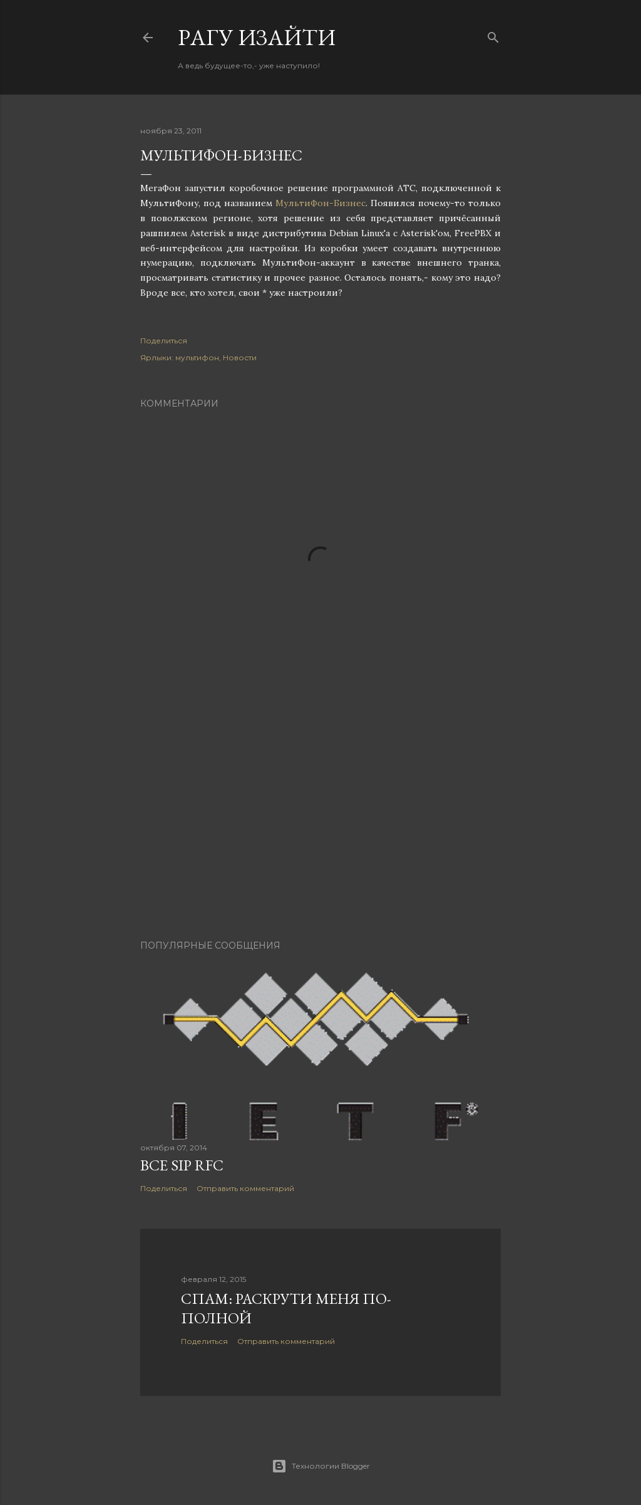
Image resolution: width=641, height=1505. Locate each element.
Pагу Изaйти (257, 37)
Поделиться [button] (163, 340)
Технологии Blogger (321, 1466)
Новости (240, 357)
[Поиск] (493, 35)
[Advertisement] (320, 821)
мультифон (197, 357)
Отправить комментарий (245, 1188)
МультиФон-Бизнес (320, 203)
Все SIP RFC (181, 1165)
